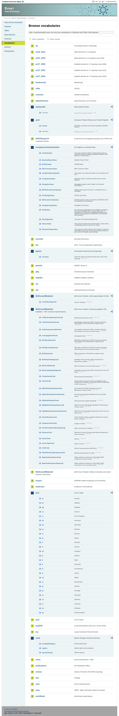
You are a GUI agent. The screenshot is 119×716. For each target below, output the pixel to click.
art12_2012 (40, 52)
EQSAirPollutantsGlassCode (52, 388)
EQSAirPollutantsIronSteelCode (53, 394)
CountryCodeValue (48, 179)
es (43, 538)
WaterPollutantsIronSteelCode (52, 463)
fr (42, 547)
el (42, 534)
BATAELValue (46, 164)
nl (42, 582)
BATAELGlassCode (49, 340)
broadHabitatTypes (48, 644)
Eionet (13, 18)
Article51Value (47, 153)
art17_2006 (40, 64)
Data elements (9, 35)
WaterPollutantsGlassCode (51, 457)
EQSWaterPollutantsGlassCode (53, 405)
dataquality (40, 107)
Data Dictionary (21, 18)
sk (43, 608)
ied (37, 290)
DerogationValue (48, 184)
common (39, 95)
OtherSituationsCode (49, 417)
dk (43, 525)
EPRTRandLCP (42, 139)
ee (43, 529)
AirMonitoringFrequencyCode (52, 317)
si (42, 604)
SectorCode (46, 438)
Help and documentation (13, 22)
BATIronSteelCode (48, 365)
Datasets (7, 26)
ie (42, 556)
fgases (38, 251)
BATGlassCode (47, 353)
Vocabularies (9, 43)
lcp (37, 632)
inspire (39, 481)
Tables (6, 30)
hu (43, 551)
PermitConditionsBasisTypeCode (53, 428)
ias (37, 284)
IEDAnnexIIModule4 (44, 472)
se (43, 599)
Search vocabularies (38, 39)
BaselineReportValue (49, 160)
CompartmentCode (48, 376)
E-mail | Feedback (11, 709)
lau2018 (39, 626)
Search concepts (55, 39)
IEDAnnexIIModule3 (44, 309)
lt (42, 564)
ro (42, 595)
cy (43, 512)
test (37, 678)
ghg (37, 272)
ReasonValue (46, 224)
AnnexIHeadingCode (49, 302)
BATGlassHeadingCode (50, 359)
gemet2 (39, 266)
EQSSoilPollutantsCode (50, 400)
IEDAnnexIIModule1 (44, 296)
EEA (13, 1)
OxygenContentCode (49, 423)
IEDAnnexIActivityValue (50, 200)
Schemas (7, 39)
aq (37, 46)
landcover (40, 487)
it (42, 560)
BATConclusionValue (49, 169)
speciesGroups (47, 652)
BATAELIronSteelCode (50, 347)
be (43, 503)
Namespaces (9, 51)
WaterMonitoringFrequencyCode (53, 452)
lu (42, 569)
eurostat (39, 239)
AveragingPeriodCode (50, 335)
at (42, 498)
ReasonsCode (47, 432)
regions (44, 648)
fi (42, 542)
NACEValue (46, 210)
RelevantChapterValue (50, 229)
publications (41, 666)
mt (43, 577)
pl (42, 586)
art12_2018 (40, 58)
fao (37, 245)
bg (43, 507)
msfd (38, 638)
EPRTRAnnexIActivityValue (51, 190)
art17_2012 (40, 70)
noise (38, 660)
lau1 (37, 493)
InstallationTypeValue (49, 205)
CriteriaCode (46, 381)
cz (43, 516)
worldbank (40, 696)
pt (42, 591)
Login (96, 1)
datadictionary (42, 101)
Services (7, 47)
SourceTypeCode (48, 443)
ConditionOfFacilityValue (51, 173)
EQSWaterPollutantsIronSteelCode (54, 411)
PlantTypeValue (47, 219)
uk (43, 612)
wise (38, 690)
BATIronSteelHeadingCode (51, 370)
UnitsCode (45, 448)
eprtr (38, 120)
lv (42, 573)
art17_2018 (40, 76)
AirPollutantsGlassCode (50, 322)
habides (39, 278)
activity (44, 126)
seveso (39, 672)
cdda (38, 89)
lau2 (37, 620)
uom (38, 684)
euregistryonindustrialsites (47, 147)
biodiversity (41, 82)
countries (45, 257)
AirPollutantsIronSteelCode (51, 329)
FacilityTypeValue (48, 195)
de (43, 520)
